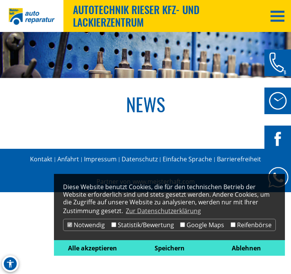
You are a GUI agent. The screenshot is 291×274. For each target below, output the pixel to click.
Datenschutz (140, 159)
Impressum (100, 159)
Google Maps (202, 225)
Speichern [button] (170, 248)
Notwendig (86, 225)
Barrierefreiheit (239, 159)
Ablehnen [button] (246, 248)
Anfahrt (68, 159)
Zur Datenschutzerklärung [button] (163, 211)
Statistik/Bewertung (142, 225)
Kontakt (41, 159)
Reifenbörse (251, 225)
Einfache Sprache (187, 159)
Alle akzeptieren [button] (92, 248)
